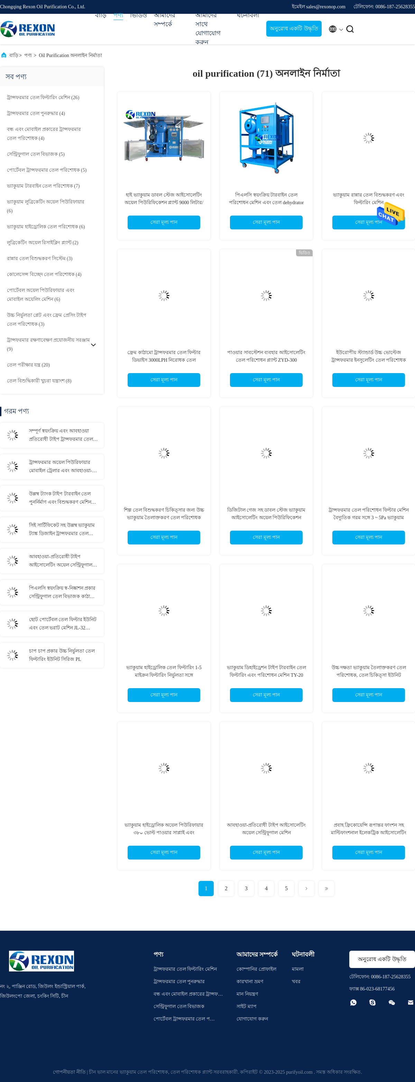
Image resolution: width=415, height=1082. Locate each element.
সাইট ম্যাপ (247, 1006)
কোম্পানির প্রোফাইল (256, 969)
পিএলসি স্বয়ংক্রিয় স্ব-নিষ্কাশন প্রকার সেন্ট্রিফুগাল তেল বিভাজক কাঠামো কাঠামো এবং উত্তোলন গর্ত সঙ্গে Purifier (62, 593)
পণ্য (118, 15)
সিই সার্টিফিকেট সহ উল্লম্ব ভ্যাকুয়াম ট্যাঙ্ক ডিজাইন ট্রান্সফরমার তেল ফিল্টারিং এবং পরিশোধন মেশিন (62, 530)
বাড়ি (101, 15)
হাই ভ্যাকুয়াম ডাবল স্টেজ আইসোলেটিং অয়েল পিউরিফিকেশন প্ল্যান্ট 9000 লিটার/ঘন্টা (163, 202)
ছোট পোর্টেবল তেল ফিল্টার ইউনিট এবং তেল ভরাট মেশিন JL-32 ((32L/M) (62, 624)
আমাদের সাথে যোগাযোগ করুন (208, 29)
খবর (296, 981)
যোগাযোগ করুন (252, 1019)
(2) (42, 242)
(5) (36, 154)
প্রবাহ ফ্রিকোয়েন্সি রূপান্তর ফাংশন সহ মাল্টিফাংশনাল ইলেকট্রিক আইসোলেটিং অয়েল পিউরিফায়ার (368, 833)
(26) (43, 97)
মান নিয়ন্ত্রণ (247, 994)
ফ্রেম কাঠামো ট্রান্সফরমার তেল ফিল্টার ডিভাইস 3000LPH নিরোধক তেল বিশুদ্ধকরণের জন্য (164, 360)
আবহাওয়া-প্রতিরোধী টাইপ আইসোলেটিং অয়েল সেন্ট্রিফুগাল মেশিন (60, 561)
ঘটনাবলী (248, 15)
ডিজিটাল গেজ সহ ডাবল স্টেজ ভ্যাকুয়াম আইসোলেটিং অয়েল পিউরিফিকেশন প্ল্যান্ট (266, 517)
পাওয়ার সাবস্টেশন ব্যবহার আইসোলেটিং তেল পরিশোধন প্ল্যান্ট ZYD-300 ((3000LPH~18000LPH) (266, 360)
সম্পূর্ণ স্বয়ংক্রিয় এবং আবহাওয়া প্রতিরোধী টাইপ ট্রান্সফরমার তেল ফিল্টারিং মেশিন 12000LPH (61, 436)
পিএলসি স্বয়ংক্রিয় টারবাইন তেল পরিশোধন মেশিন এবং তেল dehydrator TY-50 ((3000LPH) (266, 202)
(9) (48, 345)
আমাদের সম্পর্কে (164, 20)
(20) (28, 365)
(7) (43, 186)
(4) (36, 113)
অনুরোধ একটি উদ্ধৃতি (294, 28)
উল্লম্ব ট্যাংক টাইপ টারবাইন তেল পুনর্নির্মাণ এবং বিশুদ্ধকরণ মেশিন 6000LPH (60, 498)
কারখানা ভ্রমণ (250, 981)
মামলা (298, 969)
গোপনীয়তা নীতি (69, 1072)
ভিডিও (138, 15)
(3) (39, 258)
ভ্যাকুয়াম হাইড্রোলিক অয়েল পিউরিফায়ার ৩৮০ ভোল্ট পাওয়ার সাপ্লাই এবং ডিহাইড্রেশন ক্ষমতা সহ (163, 833)
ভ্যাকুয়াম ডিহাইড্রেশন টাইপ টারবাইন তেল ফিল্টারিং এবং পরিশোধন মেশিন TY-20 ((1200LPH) (266, 675)
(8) (39, 380)
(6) (45, 206)
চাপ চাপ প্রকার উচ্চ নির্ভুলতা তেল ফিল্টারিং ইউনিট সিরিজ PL (62, 655)
